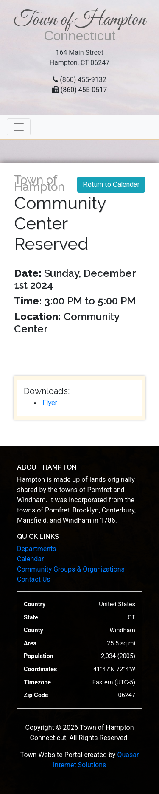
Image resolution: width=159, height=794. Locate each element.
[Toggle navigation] (19, 126)
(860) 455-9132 (83, 80)
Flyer (49, 402)
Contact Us (33, 579)
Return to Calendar (111, 184)
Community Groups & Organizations (71, 569)
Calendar (30, 559)
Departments (36, 549)
